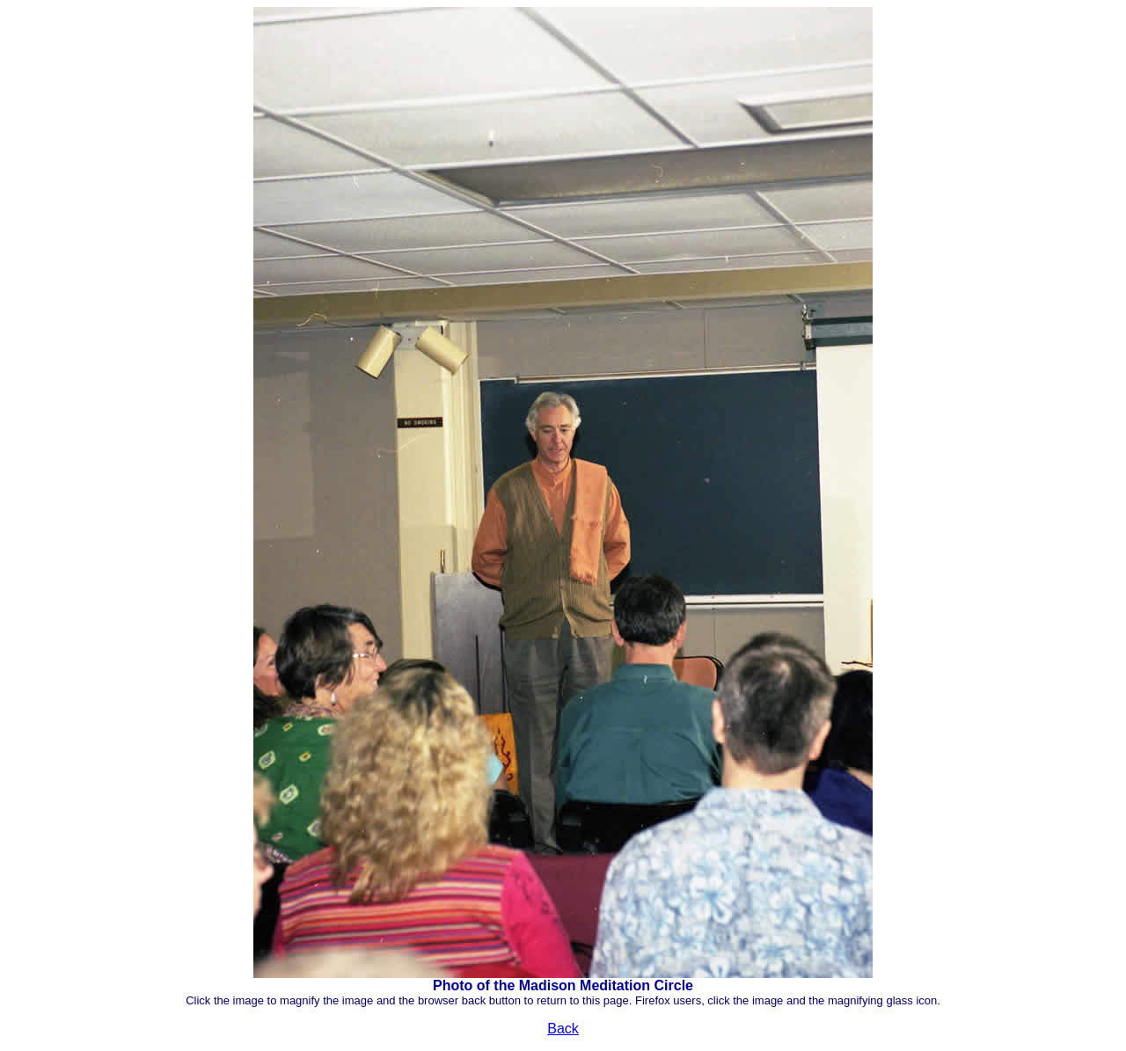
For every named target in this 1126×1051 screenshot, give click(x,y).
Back (563, 1028)
